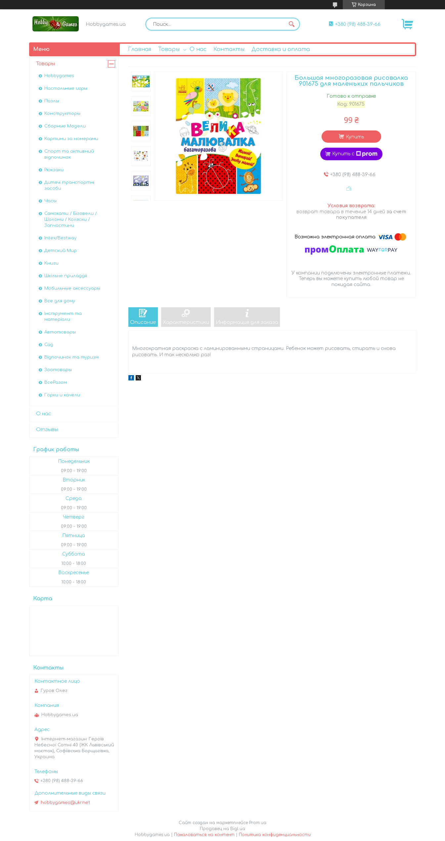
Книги (51, 263)
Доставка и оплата (280, 49)
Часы (50, 201)
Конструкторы (62, 113)
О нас (198, 49)
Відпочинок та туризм (71, 357)
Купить (355, 136)
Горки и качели (62, 395)
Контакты (229, 49)
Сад (48, 344)
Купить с (355, 154)
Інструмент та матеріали (63, 316)
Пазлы (51, 101)
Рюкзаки (54, 170)
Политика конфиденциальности (275, 834)
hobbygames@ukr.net (65, 802)
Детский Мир (60, 250)
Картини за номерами (71, 138)
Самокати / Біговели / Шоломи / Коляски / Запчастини (70, 219)
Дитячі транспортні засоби (69, 185)
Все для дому (59, 301)
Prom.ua (257, 822)
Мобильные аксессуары (72, 288)
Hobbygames (59, 76)
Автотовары (60, 332)
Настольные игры (65, 88)
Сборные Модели (65, 126)
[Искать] (291, 24)
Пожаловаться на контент (204, 834)
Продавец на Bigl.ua (222, 828)
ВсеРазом (55, 382)
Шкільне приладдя (65, 275)
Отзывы (47, 429)
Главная (139, 49)
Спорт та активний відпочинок (69, 154)
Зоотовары (58, 370)
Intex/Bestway (60, 238)
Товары (169, 49)
